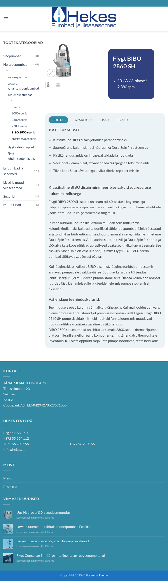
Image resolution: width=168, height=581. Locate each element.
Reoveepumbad (17, 77)
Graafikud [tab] (83, 120)
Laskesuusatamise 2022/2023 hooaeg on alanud (52, 541)
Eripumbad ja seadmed (13, 171)
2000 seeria (19, 113)
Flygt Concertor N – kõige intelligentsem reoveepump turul (60, 555)
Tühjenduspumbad (20, 95)
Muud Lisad (12, 204)
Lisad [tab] (104, 120)
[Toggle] (7, 71)
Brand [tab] (122, 120)
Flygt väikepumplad (20, 147)
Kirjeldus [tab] (58, 120)
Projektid (10, 486)
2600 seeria (19, 119)
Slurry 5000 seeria (24, 138)
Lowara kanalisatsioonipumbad (23, 85)
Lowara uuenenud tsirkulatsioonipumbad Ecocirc (53, 526)
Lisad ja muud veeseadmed (13, 185)
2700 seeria (19, 126)
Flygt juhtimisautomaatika (21, 156)
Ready (16, 107)
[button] (6, 18)
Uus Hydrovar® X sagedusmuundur (43, 512)
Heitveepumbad (15, 64)
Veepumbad (12, 56)
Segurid (9, 196)
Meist (7, 478)
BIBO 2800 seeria (23, 132)
